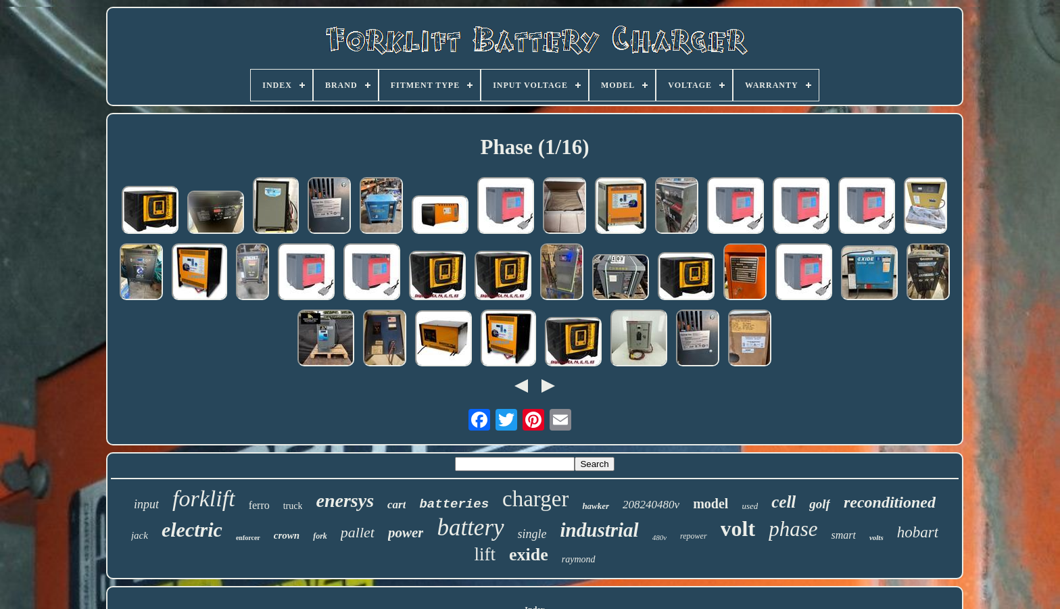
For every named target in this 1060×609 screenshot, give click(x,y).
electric (192, 529)
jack (139, 535)
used (750, 506)
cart (396, 504)
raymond (579, 559)
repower (693, 536)
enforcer (248, 537)
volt (738, 528)
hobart (917, 532)
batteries (454, 504)
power (406, 533)
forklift (203, 498)
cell (783, 502)
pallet (358, 532)
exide (528, 554)
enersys (345, 500)
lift (485, 554)
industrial (599, 530)
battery (470, 527)
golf (819, 504)
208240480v (651, 504)
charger (535, 499)
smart (843, 535)
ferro (259, 505)
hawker (595, 506)
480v (659, 537)
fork (320, 536)
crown (286, 535)
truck (293, 506)
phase (793, 529)
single (532, 534)
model (710, 503)
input (146, 504)
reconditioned (890, 502)
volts (876, 537)
